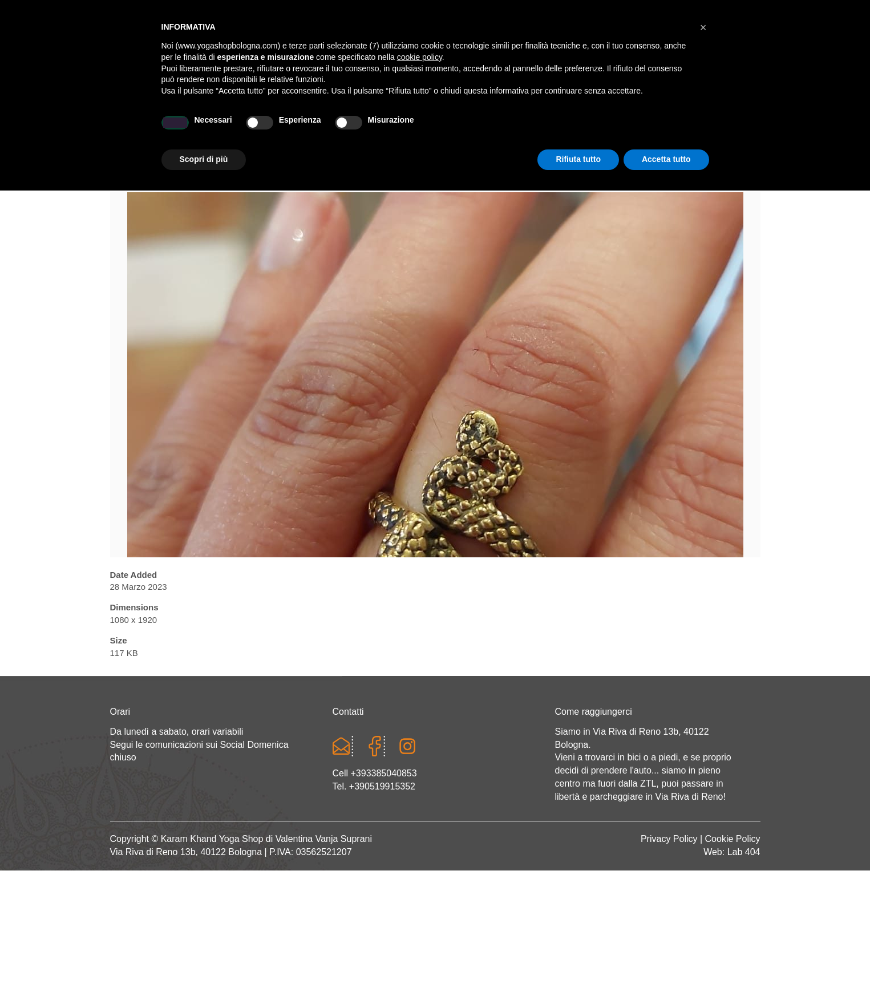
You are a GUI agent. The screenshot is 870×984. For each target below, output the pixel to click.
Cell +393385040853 (375, 773)
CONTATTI (706, 129)
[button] (703, 821)
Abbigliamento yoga (367, 129)
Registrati (661, 11)
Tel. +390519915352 (374, 786)
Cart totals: (149, 11)
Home (155, 129)
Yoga (277, 129)
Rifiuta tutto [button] (578, 952)
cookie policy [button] (419, 850)
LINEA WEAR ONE (483, 129)
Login (616, 11)
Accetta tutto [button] (666, 952)
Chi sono (216, 129)
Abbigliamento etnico (603, 129)
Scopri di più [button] (204, 952)
